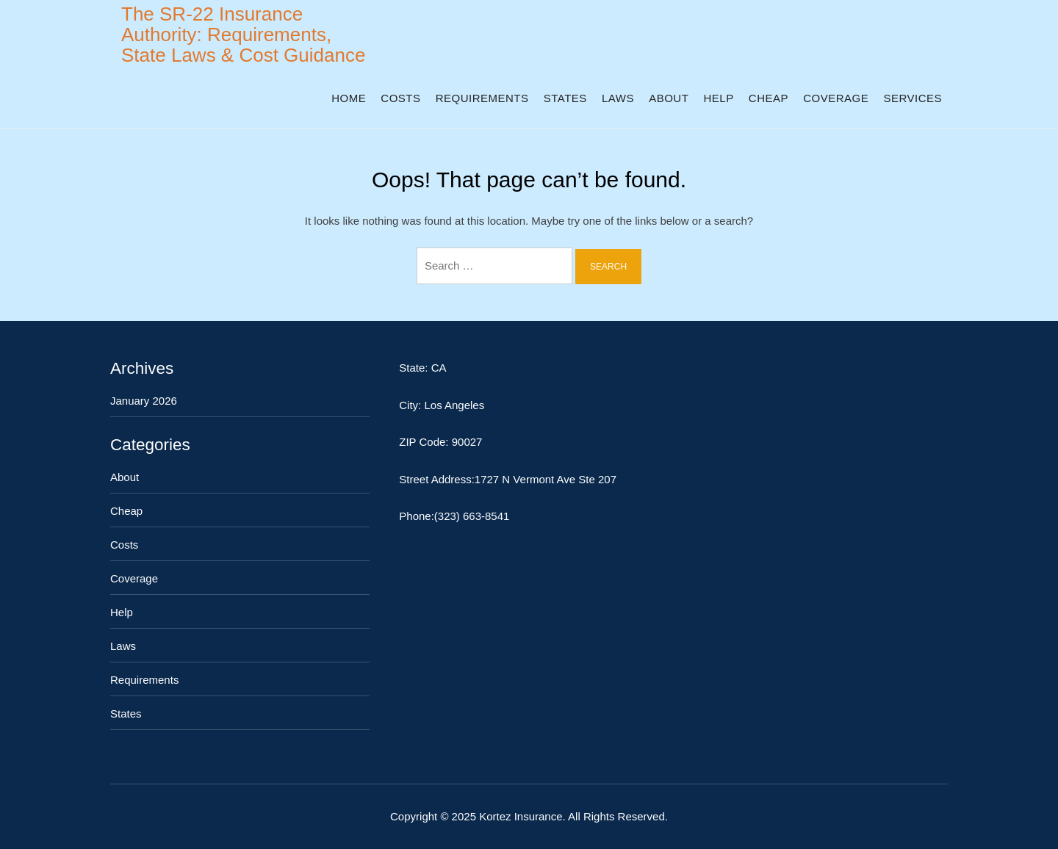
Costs (400, 98)
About (668, 98)
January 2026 (143, 400)
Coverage (835, 98)
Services (912, 98)
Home (348, 98)
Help (718, 98)
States (565, 98)
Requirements (482, 98)
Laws (618, 98)
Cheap (768, 98)
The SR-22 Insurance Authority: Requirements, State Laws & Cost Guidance (243, 34)
